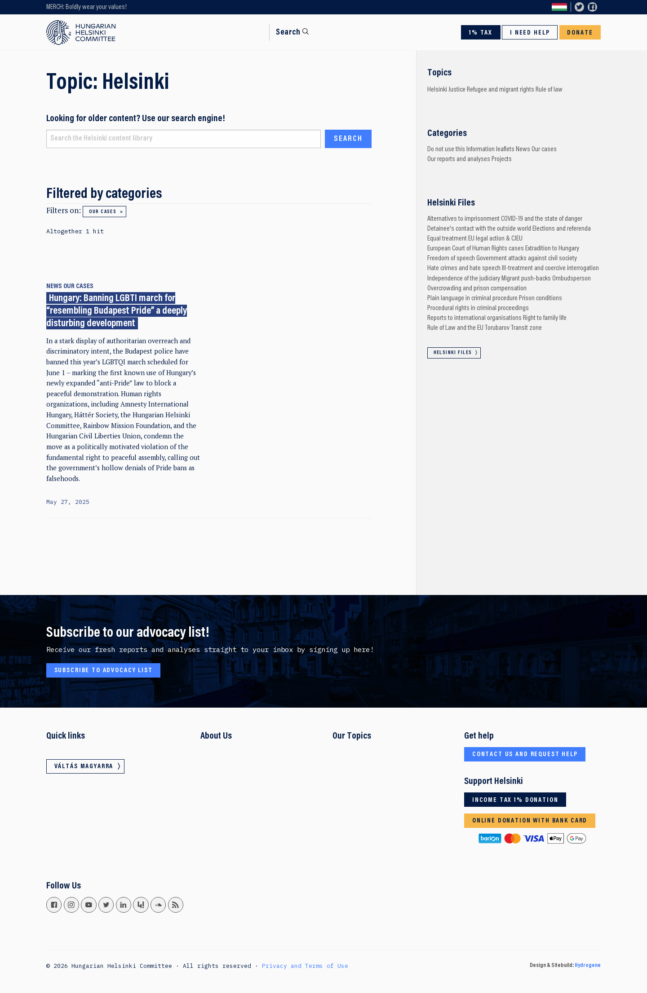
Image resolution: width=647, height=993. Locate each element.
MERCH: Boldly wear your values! (86, 7)
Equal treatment (447, 238)
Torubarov (497, 328)
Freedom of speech (451, 258)
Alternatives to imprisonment (463, 219)
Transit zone (526, 328)
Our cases (103, 212)
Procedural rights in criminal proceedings (478, 308)
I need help (530, 33)
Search (288, 32)
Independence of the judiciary (463, 278)
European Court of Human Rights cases (475, 248)
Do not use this (446, 149)
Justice (456, 89)
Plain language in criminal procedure (472, 298)
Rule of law (549, 89)
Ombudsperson (571, 278)
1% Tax (480, 33)
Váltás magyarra (559, 7)
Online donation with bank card (529, 821)
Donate (580, 33)
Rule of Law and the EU (455, 328)
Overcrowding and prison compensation (477, 288)
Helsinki (437, 89)
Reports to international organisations (474, 318)
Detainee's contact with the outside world (479, 228)
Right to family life (545, 318)
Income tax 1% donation (515, 800)
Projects (502, 159)
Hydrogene (588, 965)
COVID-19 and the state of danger (541, 219)
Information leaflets (490, 149)
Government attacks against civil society (526, 258)
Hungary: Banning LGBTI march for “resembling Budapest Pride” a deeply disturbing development (116, 311)
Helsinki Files (453, 352)
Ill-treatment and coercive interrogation (550, 268)
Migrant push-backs (526, 278)
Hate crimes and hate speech (464, 268)
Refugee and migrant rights (500, 89)
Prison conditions (540, 298)
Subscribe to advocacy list (103, 670)
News (54, 286)
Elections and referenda (561, 228)
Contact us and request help (525, 754)
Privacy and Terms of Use (305, 965)
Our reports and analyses (458, 159)
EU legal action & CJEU (495, 238)
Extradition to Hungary (552, 248)
